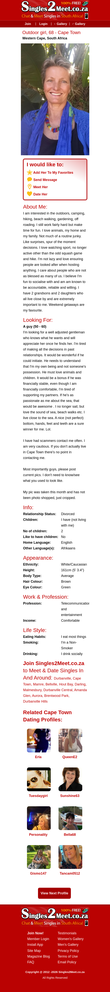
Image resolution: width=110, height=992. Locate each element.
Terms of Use (68, 956)
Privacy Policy (68, 951)
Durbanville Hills (35, 701)
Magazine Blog (38, 956)
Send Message (45, 180)
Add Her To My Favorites (53, 172)
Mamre (38, 684)
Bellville (51, 684)
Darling (80, 684)
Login (43, 23)
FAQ (30, 962)
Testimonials (67, 933)
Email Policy (67, 962)
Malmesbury (32, 690)
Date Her (40, 194)
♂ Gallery (78, 23)
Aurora (37, 696)
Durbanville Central (57, 690)
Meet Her (40, 187)
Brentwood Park (56, 696)
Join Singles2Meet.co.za (53, 663)
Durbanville (62, 678)
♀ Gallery (60, 23)
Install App (35, 945)
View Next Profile (54, 893)
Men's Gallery (68, 945)
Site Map (34, 951)
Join (28, 23)
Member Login (38, 939)
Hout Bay (66, 684)
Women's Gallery (71, 939)
